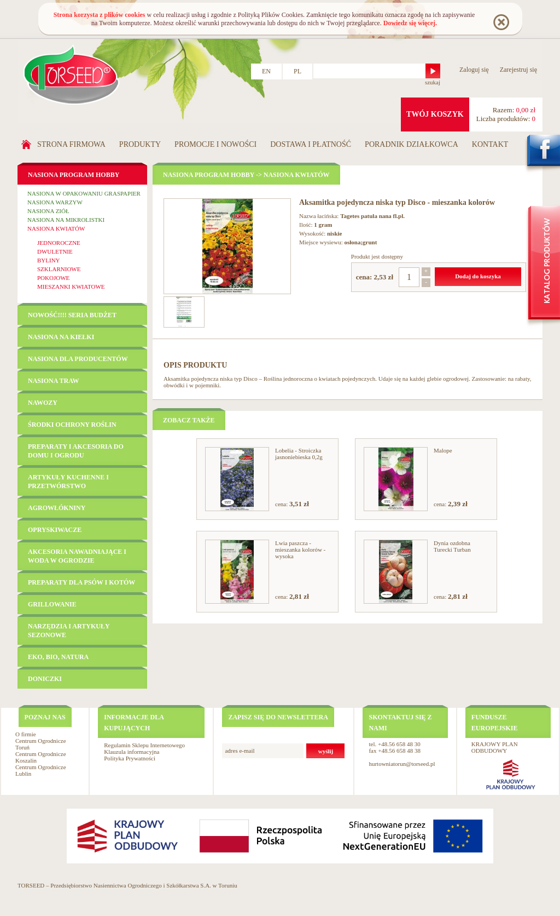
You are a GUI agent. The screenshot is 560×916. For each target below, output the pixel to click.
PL (297, 71)
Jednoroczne (58, 242)
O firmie (25, 734)
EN (266, 71)
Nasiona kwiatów (56, 228)
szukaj (432, 82)
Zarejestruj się (518, 69)
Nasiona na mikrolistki (65, 219)
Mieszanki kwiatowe (71, 286)
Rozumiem (501, 22)
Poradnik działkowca (411, 144)
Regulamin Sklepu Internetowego (144, 745)
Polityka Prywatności (129, 758)
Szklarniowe (58, 269)
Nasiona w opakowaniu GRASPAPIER (84, 193)
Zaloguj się (474, 69)
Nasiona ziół (48, 211)
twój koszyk (435, 114)
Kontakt (490, 144)
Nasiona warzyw (55, 202)
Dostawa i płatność (310, 144)
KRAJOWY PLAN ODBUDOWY (494, 747)
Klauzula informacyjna (131, 751)
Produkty (140, 144)
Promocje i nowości (215, 144)
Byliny (48, 260)
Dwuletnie (55, 251)
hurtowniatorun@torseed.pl (402, 763)
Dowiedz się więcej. (410, 23)
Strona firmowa (71, 144)
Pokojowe (53, 277)
